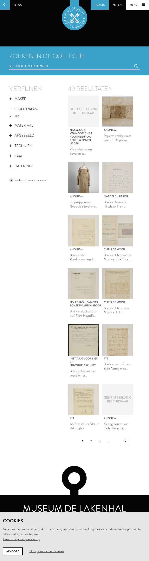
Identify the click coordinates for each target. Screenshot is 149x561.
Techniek (20, 145)
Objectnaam (23, 109)
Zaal (16, 156)
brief (16, 116)
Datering (20, 166)
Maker (17, 98)
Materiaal (21, 125)
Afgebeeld (21, 135)
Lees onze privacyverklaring (21, 539)
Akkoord (12, 551)
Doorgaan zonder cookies (46, 551)
